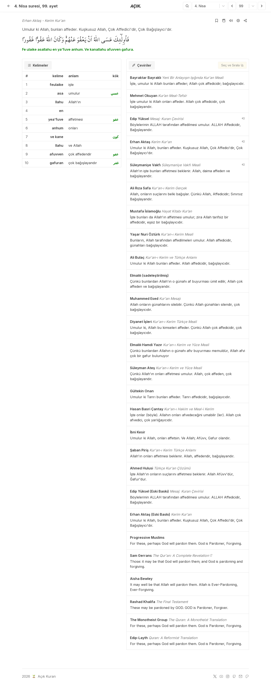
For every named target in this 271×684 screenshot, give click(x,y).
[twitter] (215, 676)
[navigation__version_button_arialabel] (243, 118)
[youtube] (221, 676)
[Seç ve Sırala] (232, 65)
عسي (115, 93)
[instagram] (228, 676)
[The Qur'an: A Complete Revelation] (211, 555)
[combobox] (195, 5)
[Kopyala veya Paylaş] (245, 20)
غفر (116, 163)
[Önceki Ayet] (232, 6)
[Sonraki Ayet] (261, 6)
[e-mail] (240, 676)
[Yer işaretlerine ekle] (216, 20)
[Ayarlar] (238, 20)
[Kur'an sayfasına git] (223, 20)
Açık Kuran (43, 676)
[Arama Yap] (187, 6)
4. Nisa (27, 6)
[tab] (38, 65)
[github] (234, 676)
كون (116, 137)
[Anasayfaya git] (135, 6)
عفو (116, 119)
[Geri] (8, 6)
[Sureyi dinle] (231, 20)
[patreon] (247, 676)
